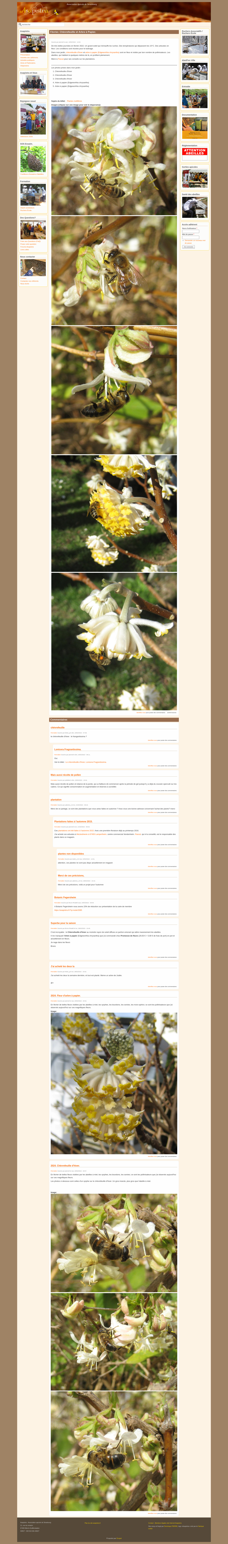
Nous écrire (25, 284)
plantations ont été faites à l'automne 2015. (76, 830)
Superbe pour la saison (63, 923)
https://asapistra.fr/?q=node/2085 (68, 910)
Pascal (61, 59)
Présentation (25, 55)
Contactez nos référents (30, 281)
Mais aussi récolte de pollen (66, 775)
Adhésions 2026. (27, 136)
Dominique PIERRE (170, 1526)
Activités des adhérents (29, 57)
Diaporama (25, 66)
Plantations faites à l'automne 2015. (73, 821)
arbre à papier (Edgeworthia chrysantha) (102, 52)
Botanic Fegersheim (65, 897)
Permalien (54, 733)
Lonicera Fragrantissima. (67, 749)
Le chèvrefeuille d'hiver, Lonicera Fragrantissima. (86, 762)
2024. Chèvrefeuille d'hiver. (65, 1165)
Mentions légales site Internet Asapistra (168, 1523)
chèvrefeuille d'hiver (74, 52)
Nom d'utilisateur (189, 228)
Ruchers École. (26, 210)
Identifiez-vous (141, 712)
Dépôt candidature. (28, 208)
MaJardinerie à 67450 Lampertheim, (92, 834)
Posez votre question (28, 244)
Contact (23, 278)
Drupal (119, 1538)
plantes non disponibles (71, 854)
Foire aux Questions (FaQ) (31, 241)
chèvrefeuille (58, 727)
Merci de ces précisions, (71, 875)
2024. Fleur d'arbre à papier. (66, 995)
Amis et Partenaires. (28, 63)
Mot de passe (188, 234)
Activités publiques (28, 60)
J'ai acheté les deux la (62, 966)
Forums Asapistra (27, 247)
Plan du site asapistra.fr (93, 1523)
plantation (56, 799)
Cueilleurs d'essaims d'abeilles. (32, 174)
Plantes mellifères (74, 101)
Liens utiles (25, 249)
